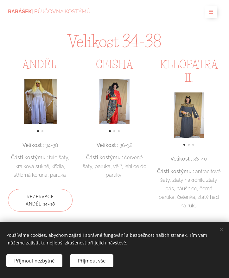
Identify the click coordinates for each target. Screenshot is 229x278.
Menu (209, 12)
